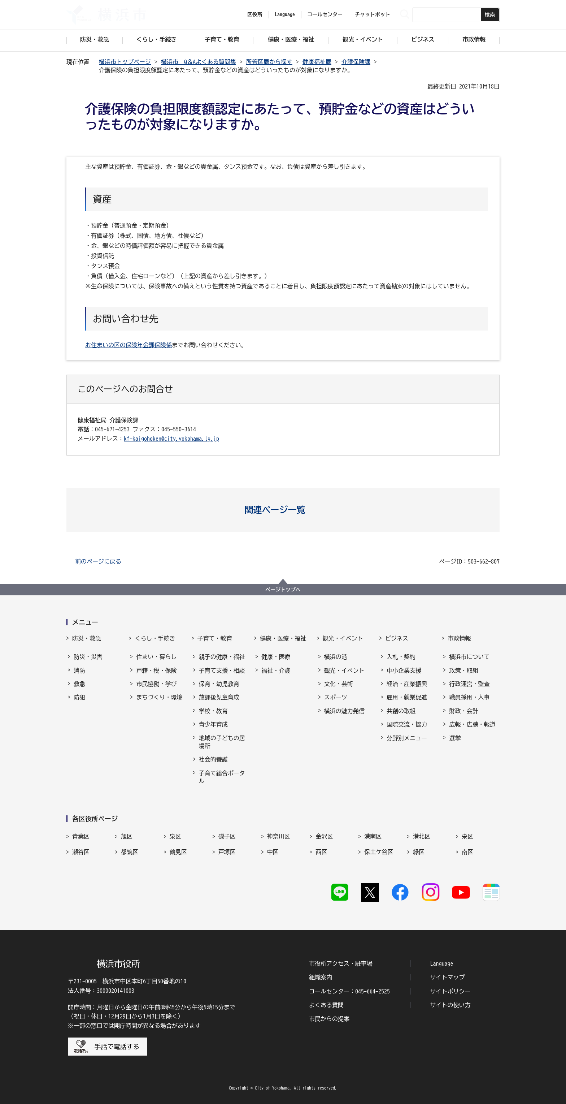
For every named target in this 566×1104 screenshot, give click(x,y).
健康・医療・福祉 (283, 638)
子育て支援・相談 (222, 670)
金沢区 (324, 836)
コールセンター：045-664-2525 (349, 991)
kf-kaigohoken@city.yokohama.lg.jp (171, 438)
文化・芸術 (338, 684)
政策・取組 (463, 670)
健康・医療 (275, 657)
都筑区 (129, 852)
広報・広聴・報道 (472, 724)
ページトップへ (283, 589)
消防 (79, 670)
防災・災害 (88, 657)
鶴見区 (178, 852)
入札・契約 (401, 657)
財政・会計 (463, 711)
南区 (467, 852)
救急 (79, 684)
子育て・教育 (214, 638)
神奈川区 (278, 836)
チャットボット (372, 14)
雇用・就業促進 (407, 697)
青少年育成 (213, 724)
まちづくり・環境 (159, 697)
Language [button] (285, 14)
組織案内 (320, 977)
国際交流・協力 (407, 724)
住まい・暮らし (156, 657)
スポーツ (335, 697)
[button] (283, 509)
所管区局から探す (269, 62)
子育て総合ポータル (222, 777)
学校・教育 (213, 711)
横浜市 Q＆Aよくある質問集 (198, 62)
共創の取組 (401, 711)
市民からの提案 (329, 1019)
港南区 (373, 836)
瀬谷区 (81, 852)
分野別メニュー (407, 738)
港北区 (421, 836)
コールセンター (325, 14)
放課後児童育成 (219, 697)
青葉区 (81, 836)
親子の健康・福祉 (222, 657)
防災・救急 (86, 638)
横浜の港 (335, 657)
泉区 (175, 836)
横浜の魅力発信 (344, 711)
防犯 (79, 697)
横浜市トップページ (125, 62)
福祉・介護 (275, 670)
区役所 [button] (254, 14)
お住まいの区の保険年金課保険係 (128, 345)
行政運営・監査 (469, 684)
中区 (273, 852)
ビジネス (396, 638)
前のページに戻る (98, 561)
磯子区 (227, 836)
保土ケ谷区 (378, 852)
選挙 (455, 738)
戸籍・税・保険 (156, 670)
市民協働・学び (156, 684)
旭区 (126, 836)
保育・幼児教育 (219, 684)
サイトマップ (447, 977)
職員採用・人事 (469, 697)
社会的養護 (213, 759)
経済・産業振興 (407, 684)
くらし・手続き (155, 638)
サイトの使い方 (450, 1005)
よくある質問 (326, 1005)
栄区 (467, 836)
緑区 (419, 852)
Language (441, 963)
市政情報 (459, 638)
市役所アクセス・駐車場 (341, 963)
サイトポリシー (450, 991)
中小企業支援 (404, 670)
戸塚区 (227, 852)
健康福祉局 (316, 62)
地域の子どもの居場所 (222, 742)
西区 (321, 852)
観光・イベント (343, 638)
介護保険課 (355, 62)
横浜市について (469, 657)
